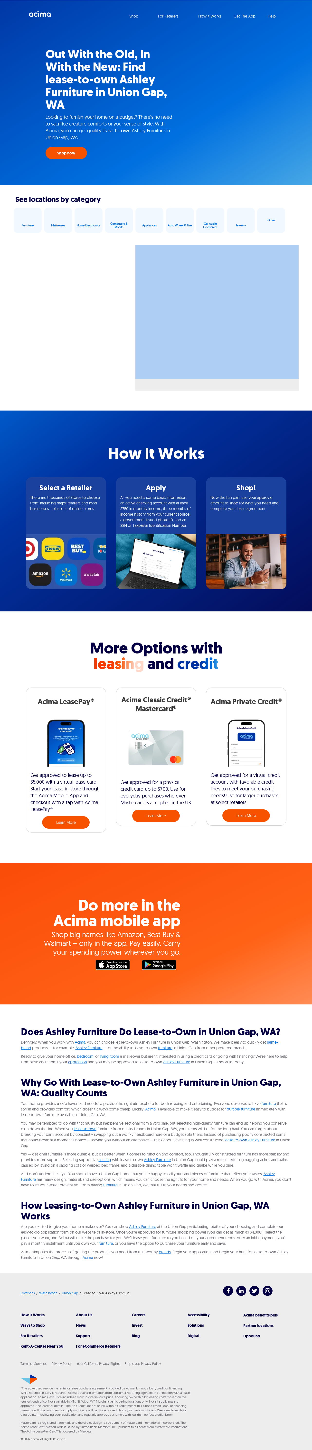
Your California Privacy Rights (98, 1363)
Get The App (244, 16)
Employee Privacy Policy (143, 1363)
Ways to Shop (32, 1325)
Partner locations (258, 1325)
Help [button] (272, 16)
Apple (115, 966)
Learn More (66, 822)
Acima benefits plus (260, 1315)
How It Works (32, 1314)
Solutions (196, 1325)
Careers (138, 1314)
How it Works (209, 16)
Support (83, 1335)
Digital (193, 1335)
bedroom (85, 1056)
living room (109, 1056)
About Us (84, 1314)
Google (161, 966)
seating (105, 1159)
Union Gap (70, 1293)
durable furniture (241, 1109)
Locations (27, 1293)
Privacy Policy (62, 1363)
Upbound (251, 1336)
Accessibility (199, 1314)
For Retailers (31, 1335)
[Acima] (28, 1379)
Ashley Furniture (89, 1047)
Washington (48, 1293)
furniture (165, 1047)
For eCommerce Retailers (98, 1346)
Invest (137, 1325)
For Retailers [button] (169, 16)
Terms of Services (33, 1363)
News (81, 1325)
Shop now (66, 153)
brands (165, 1251)
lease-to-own (85, 1128)
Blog (136, 1335)
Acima (40, 16)
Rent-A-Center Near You (41, 1346)
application (77, 1061)
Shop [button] (134, 16)
